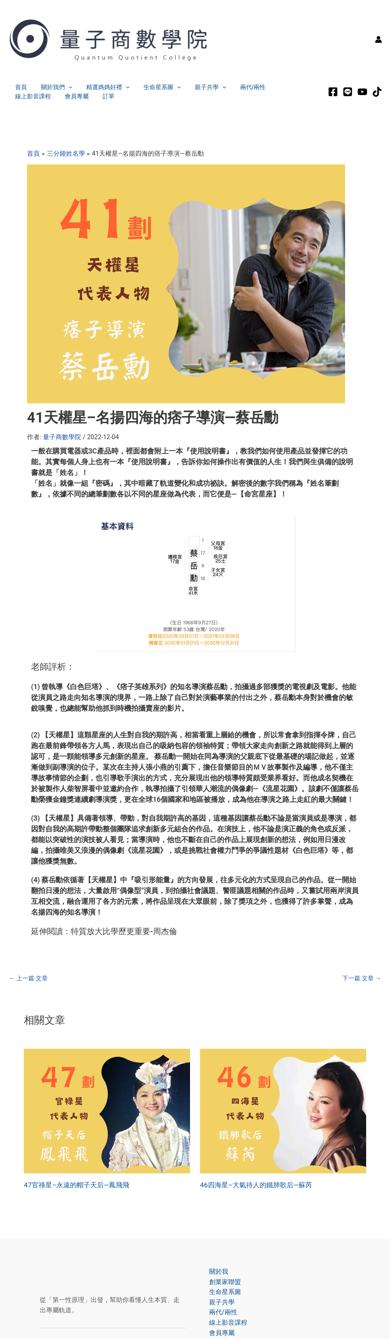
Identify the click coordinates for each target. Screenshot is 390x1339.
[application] (65, 87)
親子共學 (201, 87)
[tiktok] (377, 92)
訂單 (56, 96)
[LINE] (348, 92)
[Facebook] (333, 92)
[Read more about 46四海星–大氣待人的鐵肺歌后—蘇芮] (283, 1110)
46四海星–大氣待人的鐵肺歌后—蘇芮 (259, 1185)
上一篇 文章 (29, 978)
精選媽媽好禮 (102, 87)
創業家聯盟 (221, 1282)
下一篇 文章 (360, 978)
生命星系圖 (155, 87)
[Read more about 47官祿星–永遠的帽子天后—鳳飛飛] (107, 1110)
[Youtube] (362, 92)
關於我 (214, 1271)
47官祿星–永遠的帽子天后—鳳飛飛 (79, 1185)
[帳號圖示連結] (378, 39)
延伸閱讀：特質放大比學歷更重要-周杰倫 (104, 931)
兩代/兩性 (241, 87)
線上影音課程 (284, 87)
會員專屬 (26, 96)
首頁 (20, 87)
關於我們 (53, 87)
